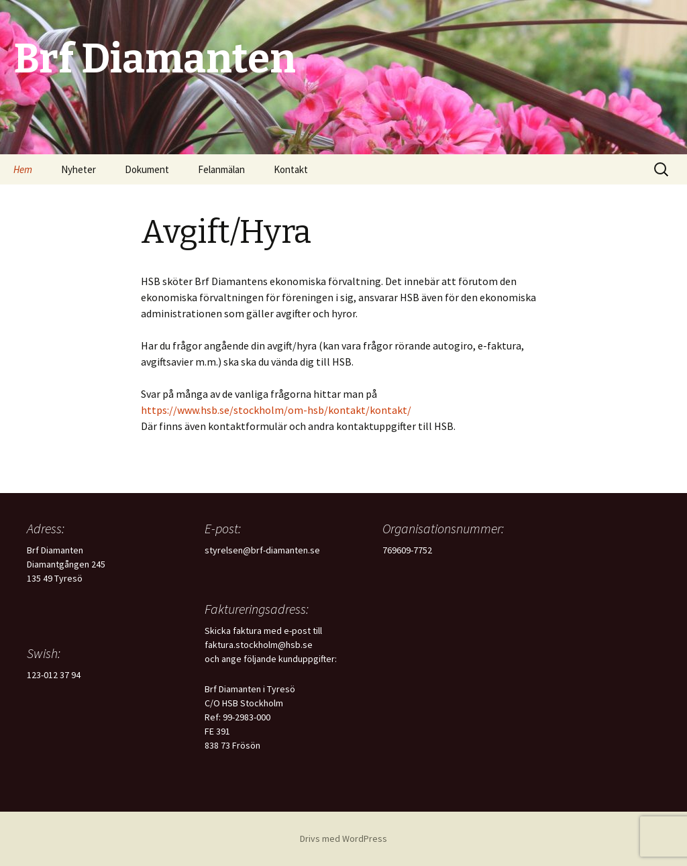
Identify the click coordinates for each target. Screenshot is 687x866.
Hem (22, 169)
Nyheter (78, 169)
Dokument (147, 169)
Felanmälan (221, 169)
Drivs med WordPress (343, 838)
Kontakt (291, 169)
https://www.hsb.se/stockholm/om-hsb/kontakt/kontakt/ (276, 410)
